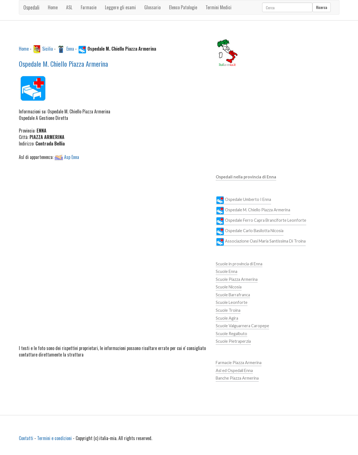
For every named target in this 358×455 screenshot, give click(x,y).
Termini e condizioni (54, 438)
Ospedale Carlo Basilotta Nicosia (249, 231)
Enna (70, 48)
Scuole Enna (226, 271)
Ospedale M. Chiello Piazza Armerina (63, 64)
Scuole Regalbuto (231, 333)
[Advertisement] (113, 207)
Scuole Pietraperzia (233, 341)
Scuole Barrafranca (233, 294)
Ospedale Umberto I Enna (243, 200)
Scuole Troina (228, 310)
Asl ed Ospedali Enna (234, 370)
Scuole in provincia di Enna (239, 263)
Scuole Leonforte (231, 302)
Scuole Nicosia (229, 286)
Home (53, 7)
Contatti (26, 438)
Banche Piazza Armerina (237, 378)
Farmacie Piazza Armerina (239, 362)
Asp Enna (71, 156)
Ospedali (31, 7)
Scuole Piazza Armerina (237, 279)
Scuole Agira (227, 318)
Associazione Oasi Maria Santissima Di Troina (261, 241)
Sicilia (47, 48)
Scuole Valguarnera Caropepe (242, 325)
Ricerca (321, 7)
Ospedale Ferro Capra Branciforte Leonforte (261, 220)
